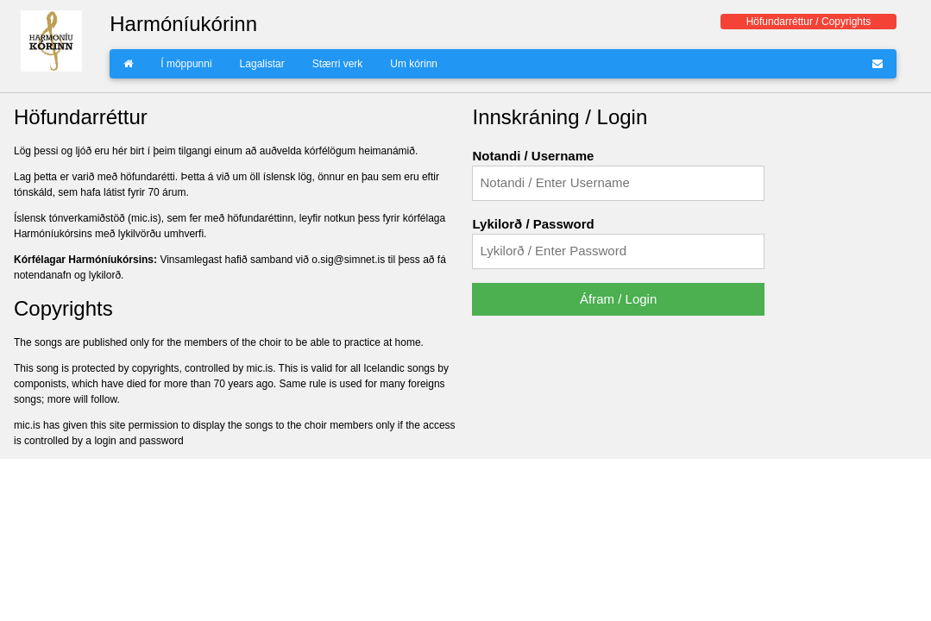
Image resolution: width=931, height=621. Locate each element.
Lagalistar (262, 64)
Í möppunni (185, 64)
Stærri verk (337, 64)
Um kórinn (413, 64)
